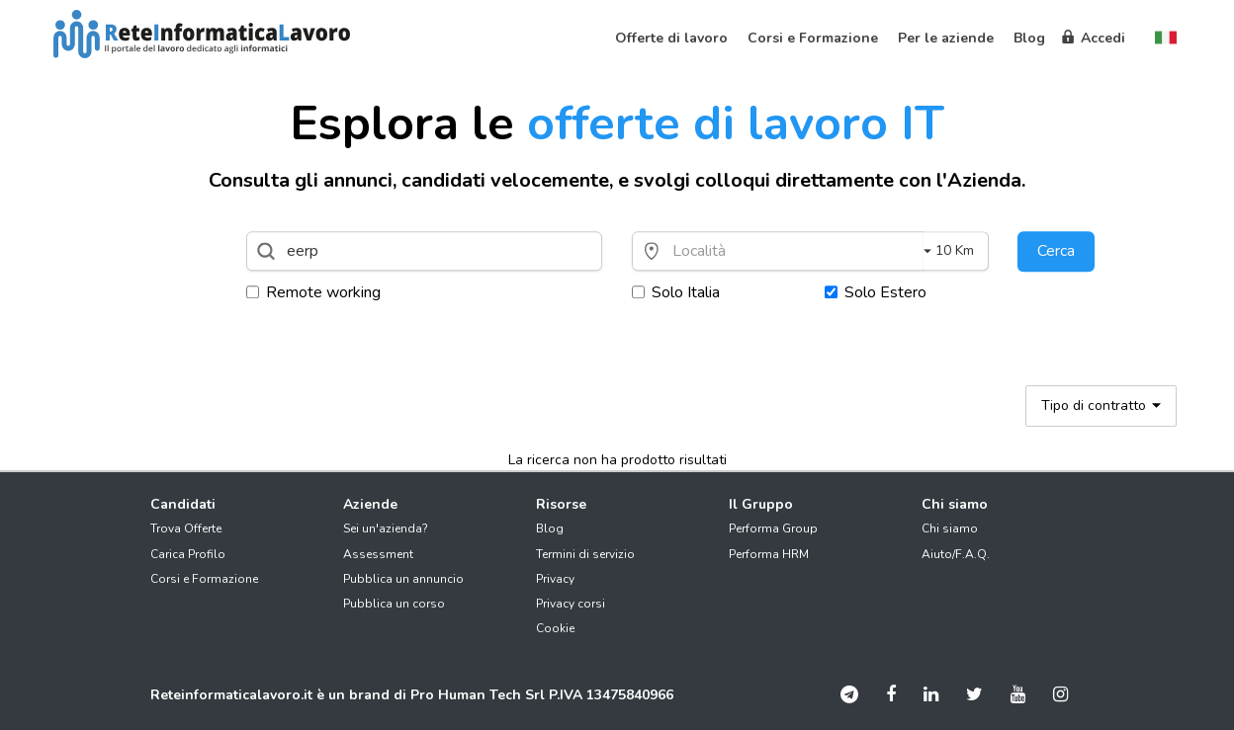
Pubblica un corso (394, 603)
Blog (550, 528)
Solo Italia (676, 292)
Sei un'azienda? (385, 528)
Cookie (555, 628)
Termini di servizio (585, 554)
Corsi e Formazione (204, 579)
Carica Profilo (187, 554)
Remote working (313, 292)
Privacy (555, 579)
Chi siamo (950, 528)
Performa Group (773, 528)
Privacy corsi (570, 603)
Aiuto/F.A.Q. (956, 554)
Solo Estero (875, 292)
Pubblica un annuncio (403, 579)
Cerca (1056, 251)
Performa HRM (769, 554)
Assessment (378, 554)
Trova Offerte (185, 528)
